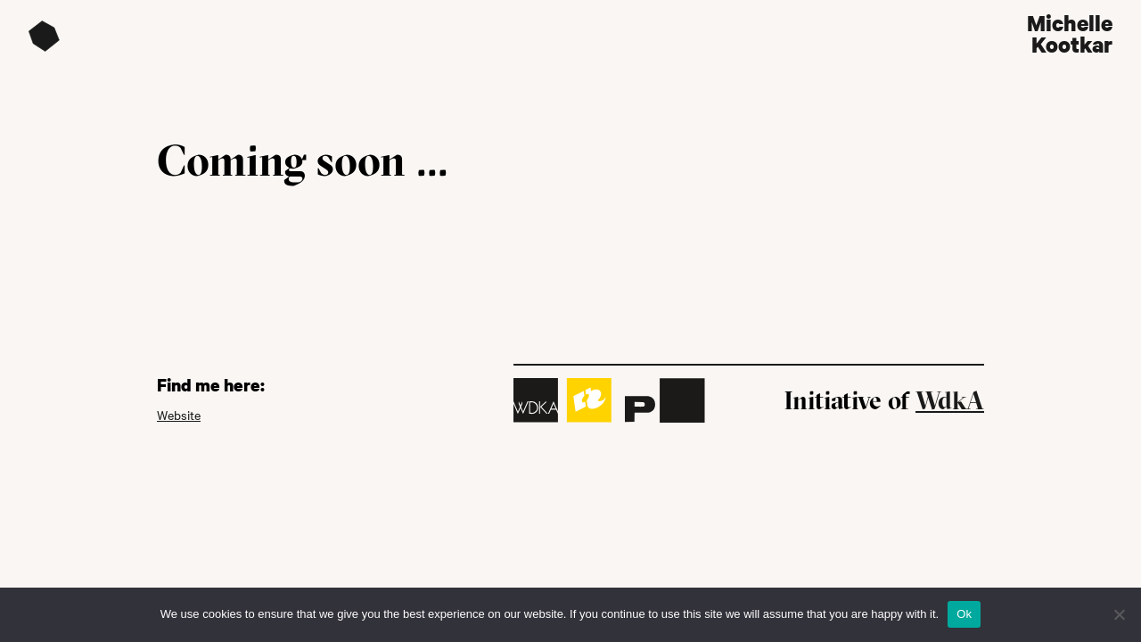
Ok (964, 614)
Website (179, 415)
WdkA (949, 400)
